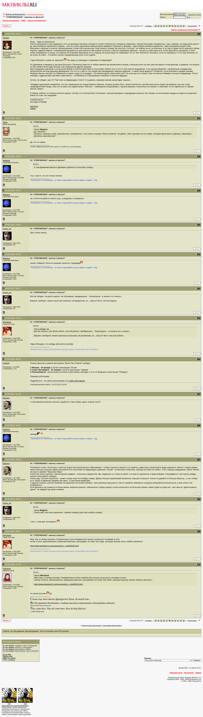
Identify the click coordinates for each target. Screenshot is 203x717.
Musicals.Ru (189, 673)
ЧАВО (23, 20)
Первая (148, 26)
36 (164, 26)
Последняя (192, 26)
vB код (5, 654)
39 (172, 26)
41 (178, 26)
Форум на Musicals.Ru (15, 14)
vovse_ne (7, 229)
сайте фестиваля (77, 381)
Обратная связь (176, 673)
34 (158, 26)
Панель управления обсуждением (184, 30)
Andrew (6, 363)
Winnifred (7, 322)
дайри (33, 108)
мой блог (34, 106)
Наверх (198, 673)
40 (175, 26)
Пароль (162, 17)
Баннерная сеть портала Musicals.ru (15, 705)
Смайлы (6, 656)
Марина (6, 160)
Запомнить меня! (193, 15)
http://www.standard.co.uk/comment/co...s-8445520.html (54, 546)
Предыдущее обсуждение (91, 625)
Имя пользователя (167, 14)
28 (155, 26)
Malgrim (6, 398)
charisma (7, 568)
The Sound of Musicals (35, 14)
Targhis (6, 38)
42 (181, 26)
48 (184, 26)
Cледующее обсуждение (112, 625)
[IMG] (5, 658)
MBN (9, 704)
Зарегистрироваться (11, 20)
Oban (5, 122)
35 (161, 26)
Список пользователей (36, 20)
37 (167, 26)
